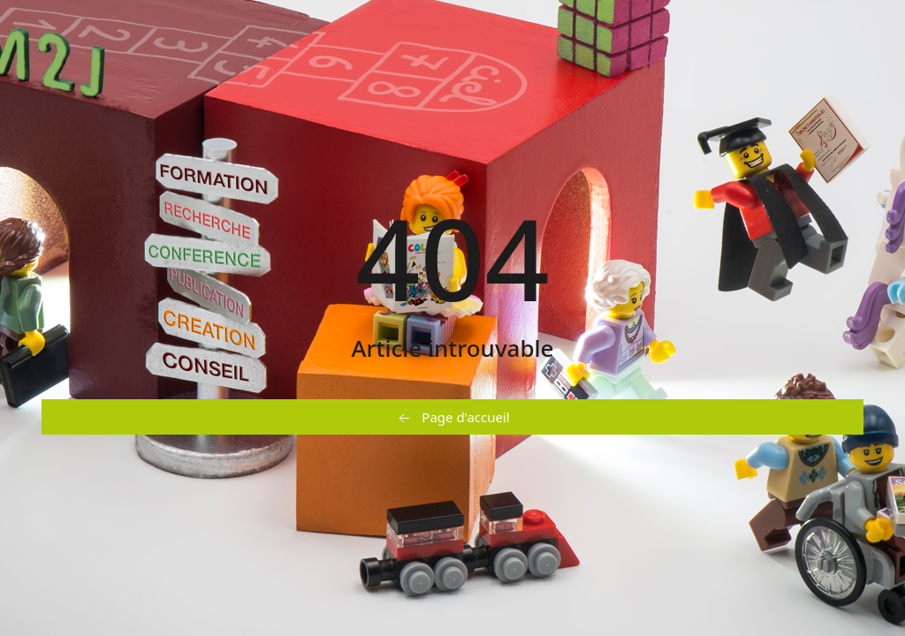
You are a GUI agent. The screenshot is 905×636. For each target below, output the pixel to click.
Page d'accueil (452, 418)
